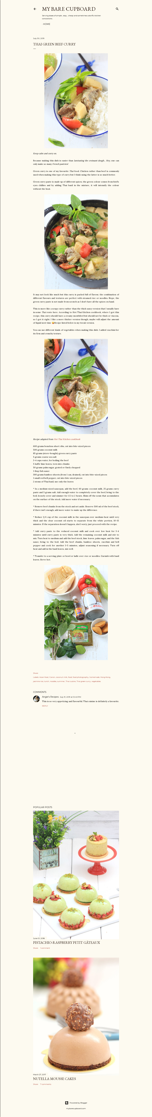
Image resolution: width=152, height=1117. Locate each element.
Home (46, 24)
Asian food (43, 677)
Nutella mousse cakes (54, 1078)
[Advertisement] (76, 777)
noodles (53, 681)
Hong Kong (105, 677)
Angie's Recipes (50, 697)
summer (61, 681)
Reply (45, 706)
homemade (94, 677)
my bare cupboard (68, 8)
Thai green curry (84, 681)
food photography (81, 677)
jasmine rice (38, 681)
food (70, 677)
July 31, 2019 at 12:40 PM (70, 697)
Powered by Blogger (76, 1103)
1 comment (45, 948)
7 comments (45, 1084)
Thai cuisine (71, 681)
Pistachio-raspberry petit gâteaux (66, 942)
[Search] (117, 8)
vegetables (96, 681)
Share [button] (35, 673)
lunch (46, 681)
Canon (52, 677)
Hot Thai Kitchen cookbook (67, 439)
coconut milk (61, 677)
